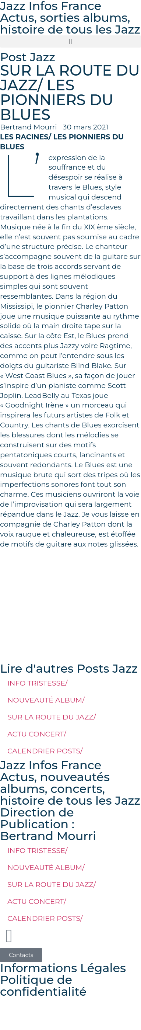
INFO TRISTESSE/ (37, 683)
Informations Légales (63, 968)
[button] (70, 41)
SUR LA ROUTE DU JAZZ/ (51, 716)
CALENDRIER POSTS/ (45, 750)
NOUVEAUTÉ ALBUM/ (46, 700)
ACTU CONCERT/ (36, 733)
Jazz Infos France (50, 765)
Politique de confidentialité (43, 985)
